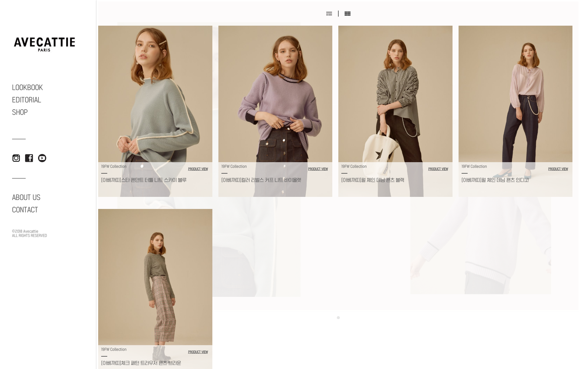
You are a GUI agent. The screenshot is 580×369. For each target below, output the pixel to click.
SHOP (20, 112)
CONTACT (25, 210)
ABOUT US (26, 197)
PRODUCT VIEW (198, 169)
